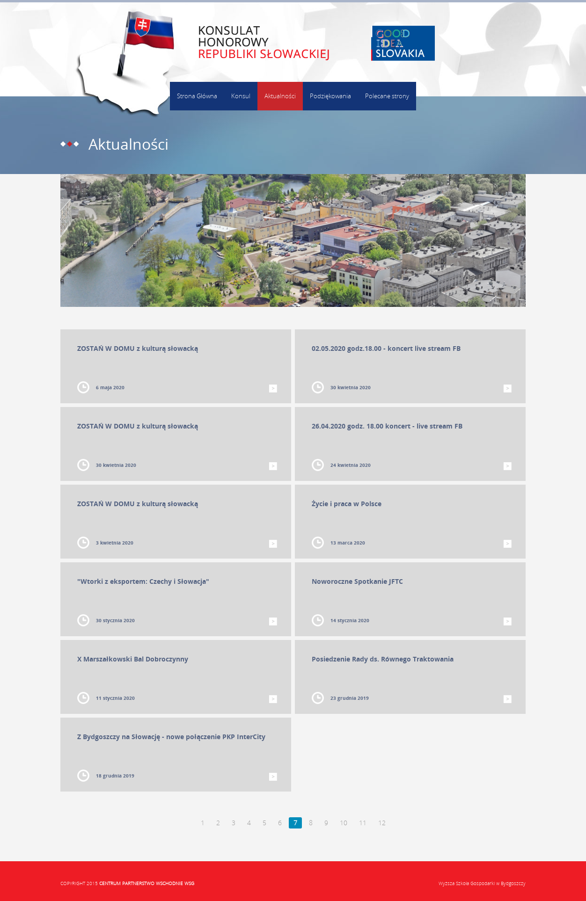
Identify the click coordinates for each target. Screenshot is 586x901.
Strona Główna (197, 96)
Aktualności (280, 96)
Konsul (240, 96)
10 (343, 822)
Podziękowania (330, 96)
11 (362, 822)
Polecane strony (387, 96)
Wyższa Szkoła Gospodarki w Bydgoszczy (482, 883)
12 (382, 822)
